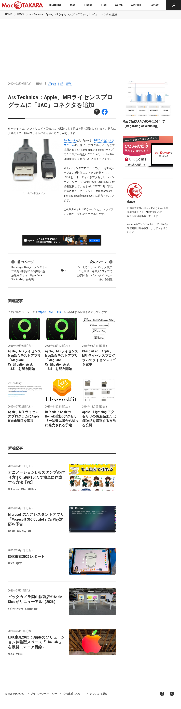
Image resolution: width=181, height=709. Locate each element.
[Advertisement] (90, 44)
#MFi (60, 83)
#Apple (52, 83)
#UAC (69, 83)
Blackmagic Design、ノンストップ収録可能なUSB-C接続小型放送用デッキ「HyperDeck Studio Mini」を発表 (29, 270)
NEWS (20, 14)
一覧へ (62, 270)
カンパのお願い (99, 693)
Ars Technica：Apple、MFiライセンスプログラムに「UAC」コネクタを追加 (73, 14)
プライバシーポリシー (43, 693)
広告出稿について (73, 693)
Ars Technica (70, 140)
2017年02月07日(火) (19, 83)
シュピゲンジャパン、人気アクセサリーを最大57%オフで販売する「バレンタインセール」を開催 (95, 270)
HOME (8, 14)
